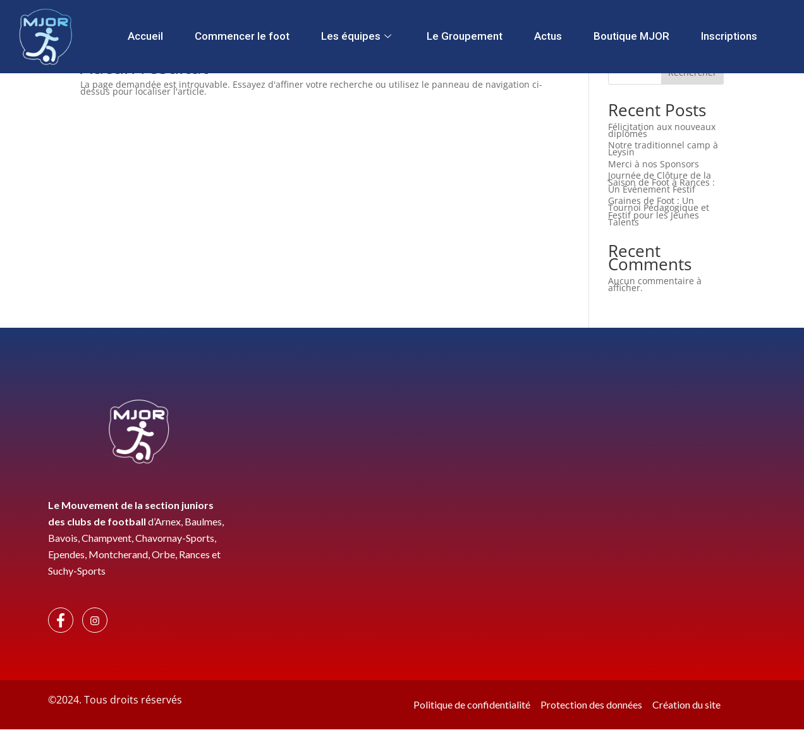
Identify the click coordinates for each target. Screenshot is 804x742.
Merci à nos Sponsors (653, 164)
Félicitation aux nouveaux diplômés (662, 130)
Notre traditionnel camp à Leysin (663, 148)
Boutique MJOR (631, 36)
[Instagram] (94, 620)
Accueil (145, 36)
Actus (548, 36)
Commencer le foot (242, 36)
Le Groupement (464, 36)
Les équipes (356, 36)
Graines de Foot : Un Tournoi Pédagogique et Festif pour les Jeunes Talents (658, 211)
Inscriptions (729, 36)
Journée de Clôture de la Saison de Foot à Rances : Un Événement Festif (661, 182)
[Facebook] (60, 620)
